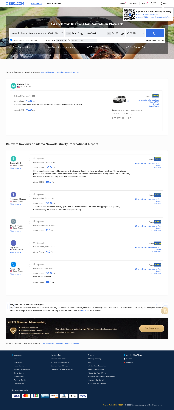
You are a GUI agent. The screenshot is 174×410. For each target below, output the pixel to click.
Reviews (17, 72)
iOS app (129, 359)
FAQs (83, 311)
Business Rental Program (60, 366)
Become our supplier (58, 359)
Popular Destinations (96, 369)
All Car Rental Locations (97, 366)
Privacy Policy (19, 376)
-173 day (160, 40)
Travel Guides (54, 3)
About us (17, 359)
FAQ (89, 362)
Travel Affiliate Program (60, 362)
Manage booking (94, 359)
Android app (130, 362)
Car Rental (36, 3)
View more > (15, 168)
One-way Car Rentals (96, 380)
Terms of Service (20, 380)
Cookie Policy (19, 383)
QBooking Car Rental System (62, 369)
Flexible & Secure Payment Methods (101, 376)
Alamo (36, 72)
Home (8, 72)
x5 (115, 118)
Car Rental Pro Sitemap (97, 383)
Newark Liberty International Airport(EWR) (148, 101)
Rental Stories (19, 373)
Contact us (18, 362)
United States (154, 106)
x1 (130, 118)
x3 (120, 118)
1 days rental (39, 158)
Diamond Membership (22, 369)
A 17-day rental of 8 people (123, 113)
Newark (27, 72)
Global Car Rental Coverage (98, 373)
